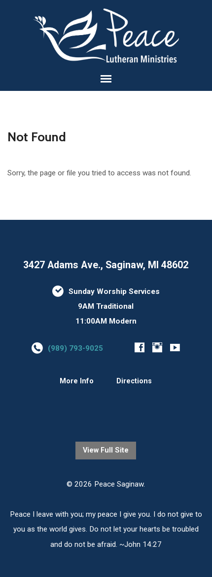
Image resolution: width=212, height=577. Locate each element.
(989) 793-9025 (75, 348)
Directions (134, 381)
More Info (77, 381)
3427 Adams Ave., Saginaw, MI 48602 (105, 265)
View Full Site (106, 450)
